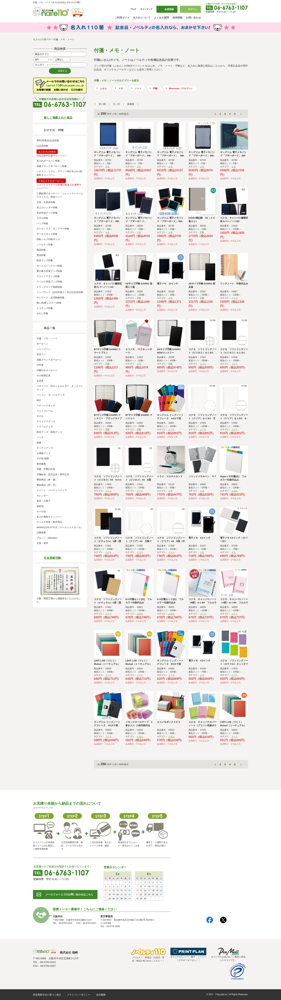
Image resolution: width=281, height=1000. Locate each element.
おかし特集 (42, 313)
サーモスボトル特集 (47, 234)
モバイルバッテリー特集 (49, 265)
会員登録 (169, 9)
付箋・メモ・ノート (47, 338)
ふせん (103, 88)
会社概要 (101, 994)
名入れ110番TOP (42, 39)
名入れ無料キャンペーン (49, 516)
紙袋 (39, 442)
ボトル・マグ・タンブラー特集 (53, 228)
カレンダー (42, 495)
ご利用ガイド (122, 17)
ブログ (133, 9)
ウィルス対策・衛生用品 (49, 522)
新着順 (130, 104)
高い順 (116, 104)
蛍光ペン (41, 354)
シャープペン (44, 349)
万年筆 (40, 365)
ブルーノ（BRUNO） (48, 538)
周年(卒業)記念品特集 (48, 140)
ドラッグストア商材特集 (49, 287)
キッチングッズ (45, 447)
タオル (40, 416)
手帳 (155, 88)
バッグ (40, 437)
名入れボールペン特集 (48, 160)
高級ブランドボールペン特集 (52, 166)
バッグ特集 (42, 223)
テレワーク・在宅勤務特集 (51, 297)
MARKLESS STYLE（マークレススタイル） (60, 527)
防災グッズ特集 (45, 260)
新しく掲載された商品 (58, 117)
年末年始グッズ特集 (47, 212)
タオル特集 (42, 218)
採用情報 (177, 17)
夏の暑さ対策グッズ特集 (49, 271)
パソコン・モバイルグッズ (51, 395)
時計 (39, 400)
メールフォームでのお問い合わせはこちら (69, 894)
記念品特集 (42, 146)
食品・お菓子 (44, 500)
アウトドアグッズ (46, 421)
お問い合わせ (193, 17)
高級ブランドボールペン (49, 359)
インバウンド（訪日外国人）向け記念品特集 (60, 292)
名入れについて (142, 17)
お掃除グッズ (44, 453)
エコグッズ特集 (45, 308)
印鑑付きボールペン (47, 370)
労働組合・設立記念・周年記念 (53, 474)
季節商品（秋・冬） (47, 485)
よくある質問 (161, 17)
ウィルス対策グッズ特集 (49, 281)
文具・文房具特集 (46, 202)
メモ (120, 88)
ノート (137, 88)
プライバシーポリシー (78, 994)
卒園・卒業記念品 (46, 469)
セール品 (41, 511)
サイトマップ (146, 9)
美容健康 (41, 463)
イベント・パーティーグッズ (52, 490)
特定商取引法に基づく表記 (47, 994)
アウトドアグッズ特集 (48, 276)
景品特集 (41, 255)
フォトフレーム (45, 411)
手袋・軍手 (42, 543)
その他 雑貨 (43, 458)
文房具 (40, 381)
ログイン (192, 9)
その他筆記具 (44, 375)
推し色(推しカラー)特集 (49, 302)
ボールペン (42, 343)
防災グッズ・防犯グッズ (49, 432)
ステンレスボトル (46, 405)
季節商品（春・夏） (47, 479)
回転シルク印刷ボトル (48, 239)
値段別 (40, 506)
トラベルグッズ (45, 426)
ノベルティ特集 (45, 244)
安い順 (102, 104)
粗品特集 (41, 249)
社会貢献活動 (52, 557)
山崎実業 (41, 532)
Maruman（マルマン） (181, 88)
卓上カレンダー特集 (47, 207)
